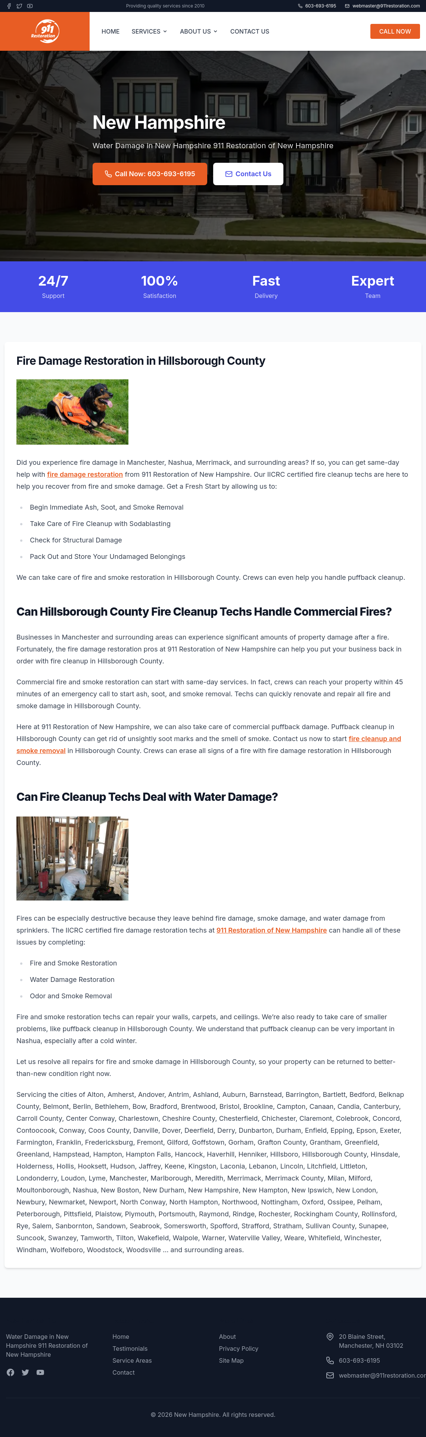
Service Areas (132, 1360)
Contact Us (248, 174)
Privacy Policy (239, 1348)
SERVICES (149, 31)
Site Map (231, 1360)
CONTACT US (250, 31)
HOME (110, 31)
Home (120, 1336)
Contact (123, 1372)
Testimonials (129, 1348)
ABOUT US (199, 31)
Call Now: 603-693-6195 (150, 174)
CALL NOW (395, 31)
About (227, 1336)
